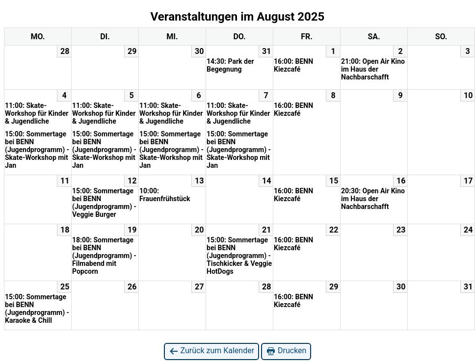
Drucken (286, 351)
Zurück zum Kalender (212, 351)
